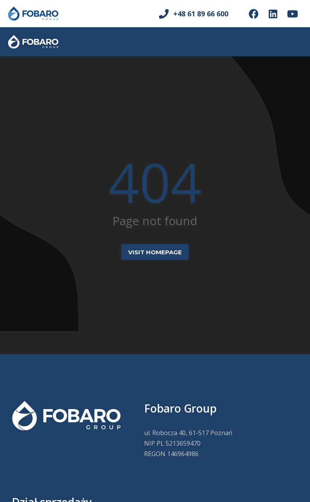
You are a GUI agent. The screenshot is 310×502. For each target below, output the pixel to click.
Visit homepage (155, 252)
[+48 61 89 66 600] (164, 14)
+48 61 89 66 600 (200, 13)
